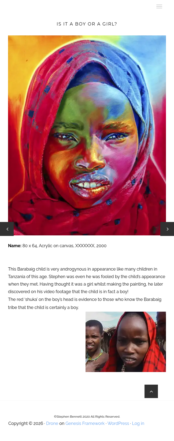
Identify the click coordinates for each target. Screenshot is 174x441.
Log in (138, 423)
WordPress (118, 423)
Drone (52, 423)
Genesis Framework (85, 423)
